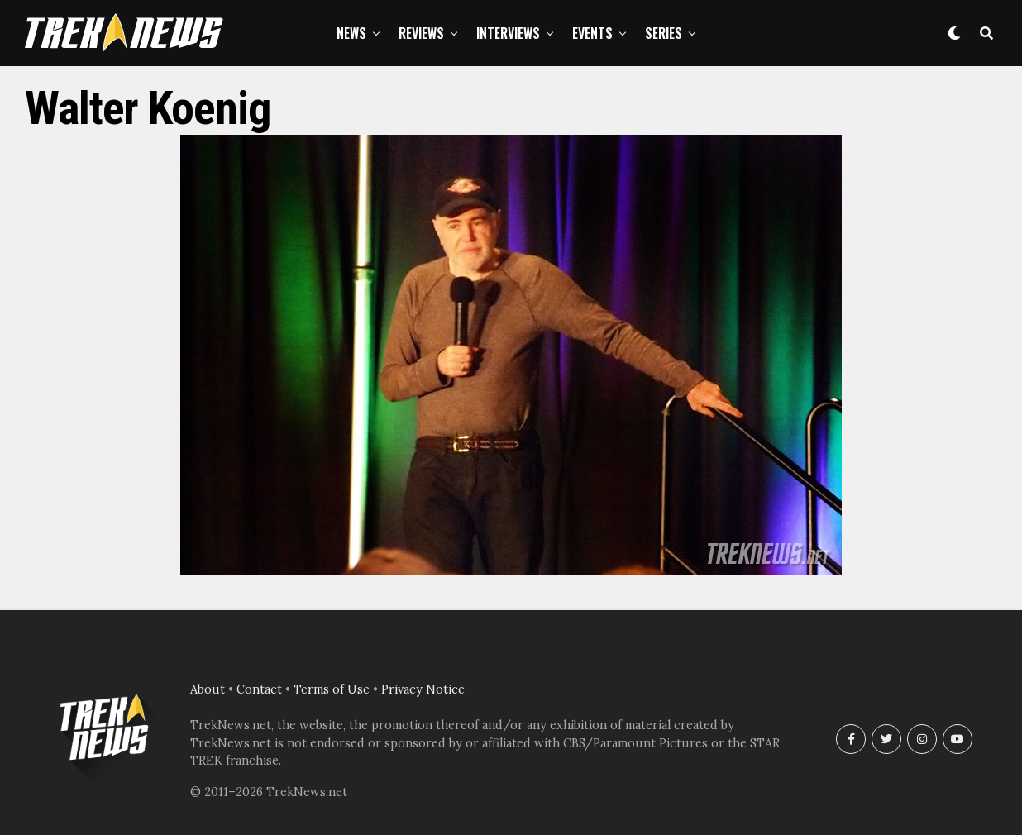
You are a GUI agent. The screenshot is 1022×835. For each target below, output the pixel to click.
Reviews (421, 33)
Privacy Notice (423, 689)
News (351, 33)
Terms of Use (332, 689)
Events (592, 33)
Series (663, 33)
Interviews (508, 33)
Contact (259, 689)
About (207, 689)
